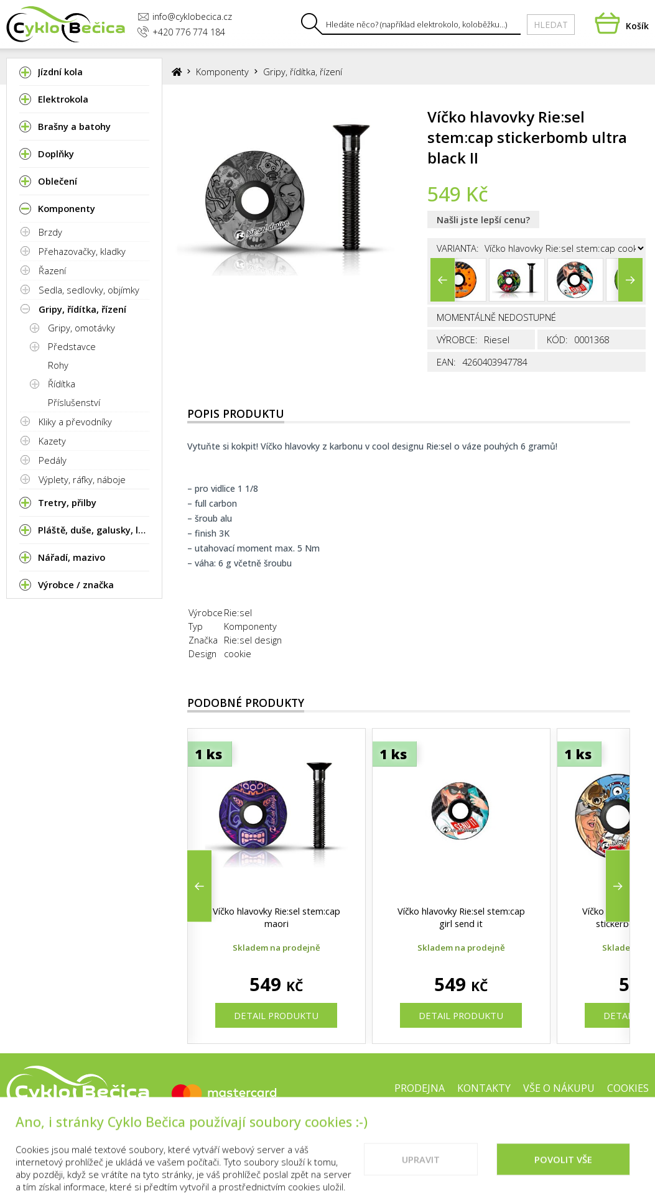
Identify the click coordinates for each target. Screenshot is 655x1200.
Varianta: (458, 248)
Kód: (557, 339)
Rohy (58, 365)
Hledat (551, 24)
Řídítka (61, 383)
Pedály (53, 460)
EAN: (446, 362)
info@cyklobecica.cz (184, 16)
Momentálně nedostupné (496, 317)
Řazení (52, 270)
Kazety (52, 441)
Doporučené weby (520, 1128)
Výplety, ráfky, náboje (82, 479)
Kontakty (484, 1088)
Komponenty (222, 71)
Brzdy (50, 232)
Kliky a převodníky (75, 421)
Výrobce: (457, 339)
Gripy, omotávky (81, 327)
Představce (72, 346)
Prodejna (419, 1088)
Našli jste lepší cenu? (483, 219)
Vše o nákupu (559, 1088)
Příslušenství (74, 402)
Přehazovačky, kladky (82, 251)
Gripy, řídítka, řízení (82, 309)
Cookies (628, 1088)
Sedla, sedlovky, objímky (89, 290)
